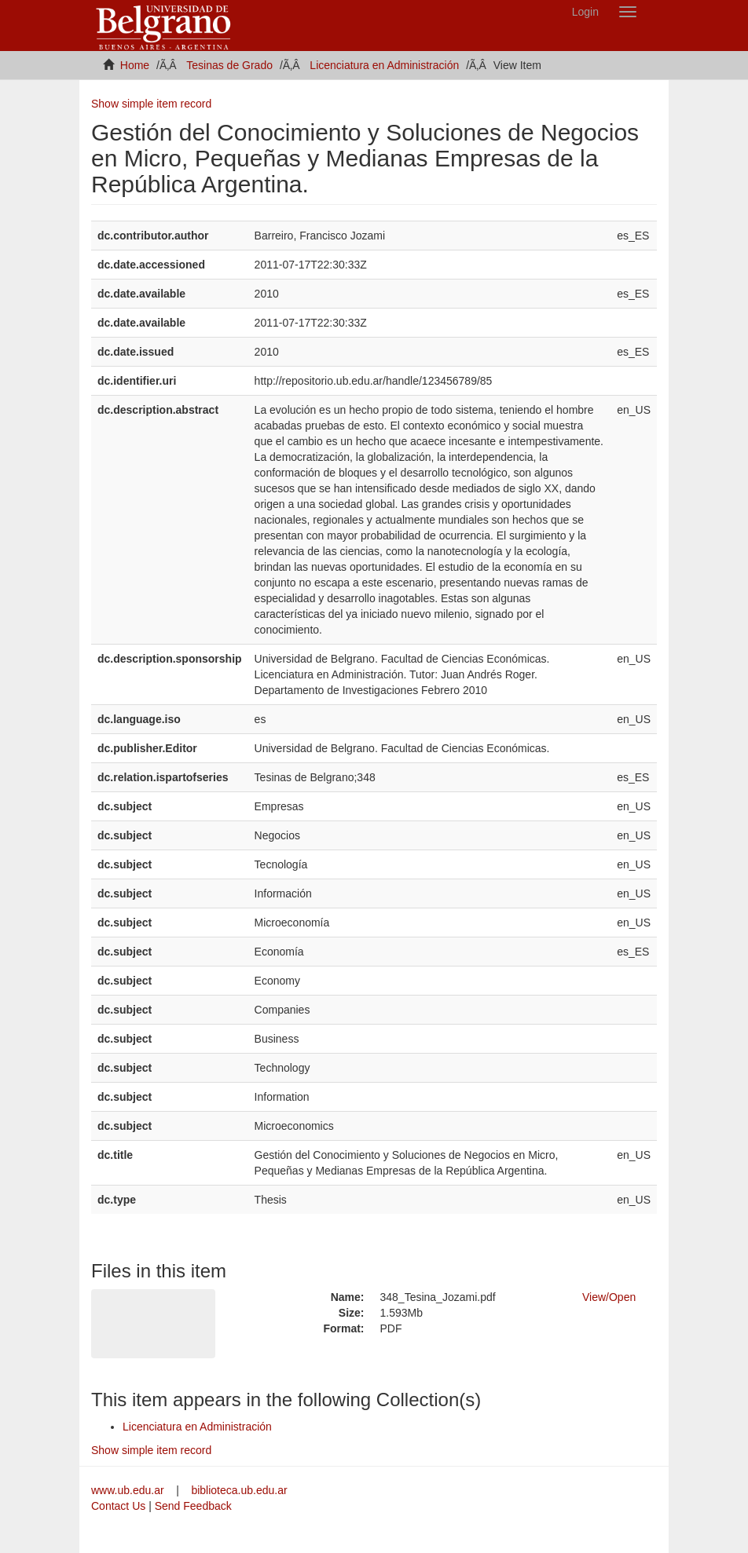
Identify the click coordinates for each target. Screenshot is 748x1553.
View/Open (609, 1297)
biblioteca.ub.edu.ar (239, 1490)
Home (134, 65)
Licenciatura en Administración (384, 65)
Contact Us (118, 1506)
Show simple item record (151, 103)
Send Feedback (193, 1506)
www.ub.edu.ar (129, 1490)
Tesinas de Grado (229, 65)
